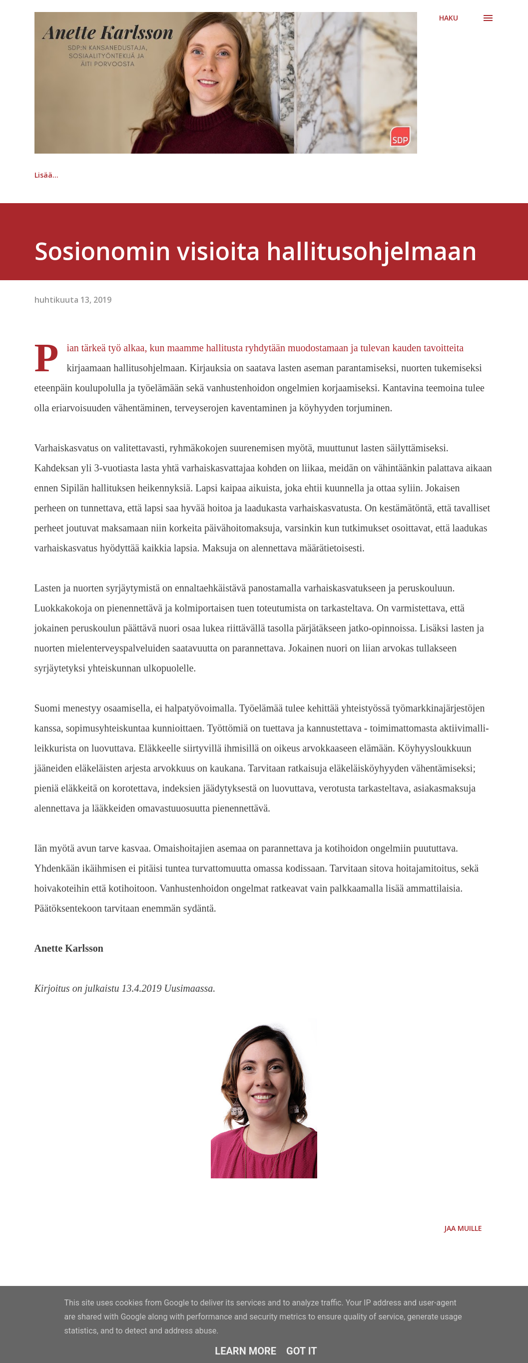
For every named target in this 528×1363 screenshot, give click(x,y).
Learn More (245, 1351)
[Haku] (448, 18)
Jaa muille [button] (463, 1228)
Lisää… (450, 175)
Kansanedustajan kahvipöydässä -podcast (163, 175)
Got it (301, 1351)
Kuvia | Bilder (384, 175)
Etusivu (47, 175)
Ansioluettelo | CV (300, 175)
